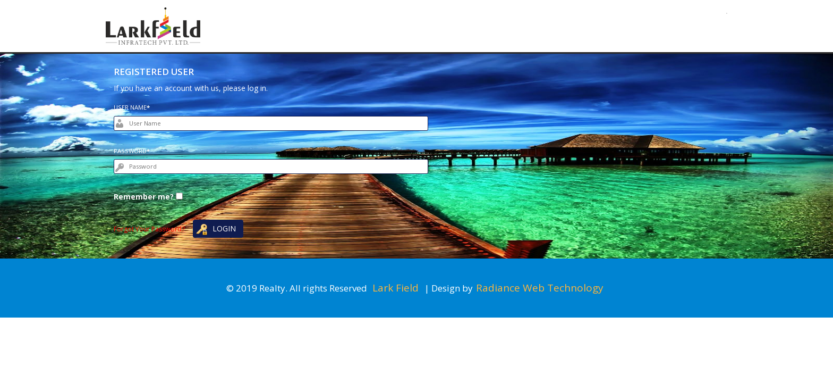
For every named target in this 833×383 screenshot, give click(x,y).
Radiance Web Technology (540, 288)
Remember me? (144, 197)
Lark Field (396, 288)
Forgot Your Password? (149, 229)
